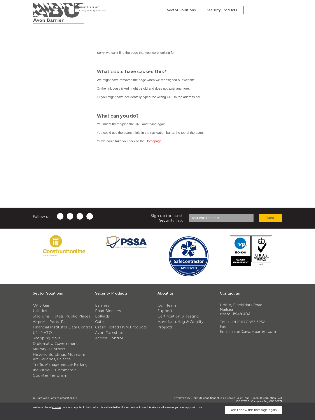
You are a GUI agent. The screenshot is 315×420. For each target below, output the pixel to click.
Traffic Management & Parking (60, 364)
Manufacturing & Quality (180, 321)
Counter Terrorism (50, 375)
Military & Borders (49, 349)
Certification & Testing (178, 316)
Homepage (153, 141)
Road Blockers (108, 310)
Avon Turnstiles (109, 332)
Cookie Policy (235, 397)
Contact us (230, 293)
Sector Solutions (48, 293)
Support (165, 310)
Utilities (40, 310)
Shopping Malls (47, 338)
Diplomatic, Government (55, 343)
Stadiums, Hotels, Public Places (61, 316)
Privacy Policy (182, 397)
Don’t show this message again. (253, 410)
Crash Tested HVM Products (121, 327)
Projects (165, 327)
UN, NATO (42, 332)
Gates (100, 321)
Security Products (111, 293)
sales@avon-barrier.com (254, 331)
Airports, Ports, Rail (50, 321)
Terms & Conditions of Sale (208, 397)
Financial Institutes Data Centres (63, 327)
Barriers (102, 305)
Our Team (167, 305)
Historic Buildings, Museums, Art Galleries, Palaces (59, 356)
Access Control (109, 338)
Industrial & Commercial (55, 370)
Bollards (102, 316)
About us (165, 293)
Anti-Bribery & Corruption (260, 397)
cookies (56, 407)
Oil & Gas (41, 305)
